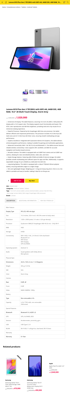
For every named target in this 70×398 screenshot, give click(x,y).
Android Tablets (32, 7)
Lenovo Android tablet (32, 191)
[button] (64, 2)
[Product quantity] (8, 181)
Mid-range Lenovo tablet (14, 193)
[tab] (10, 201)
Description (10, 200)
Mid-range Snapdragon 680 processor (34, 193)
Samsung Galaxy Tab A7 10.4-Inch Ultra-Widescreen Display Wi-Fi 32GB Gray (35, 384)
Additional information (27, 200)
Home (4, 7)
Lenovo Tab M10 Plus (45, 191)
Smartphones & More (13, 7)
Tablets (24, 7)
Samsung (8, 379)
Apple (51, 363)
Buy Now (32, 181)
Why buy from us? (46, 200)
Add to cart (17, 181)
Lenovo (13, 195)
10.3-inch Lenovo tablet (17, 191)
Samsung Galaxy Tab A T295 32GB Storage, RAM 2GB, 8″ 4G (13, 383)
